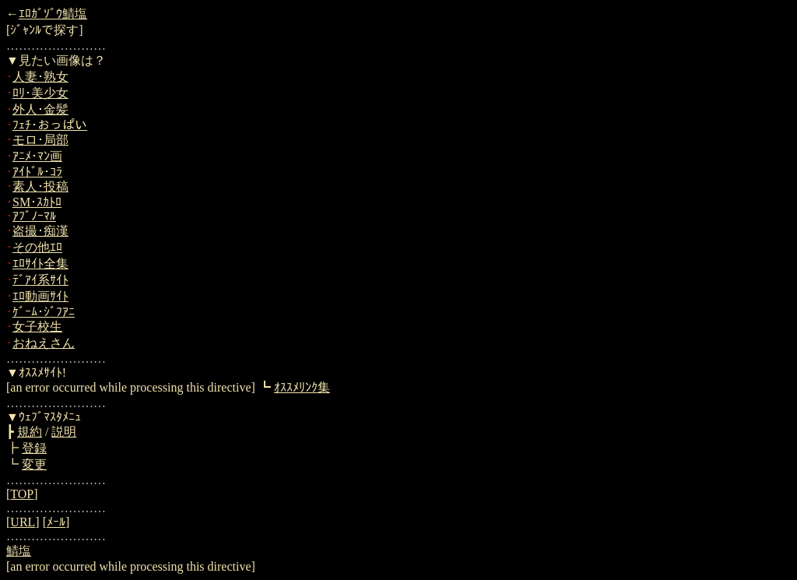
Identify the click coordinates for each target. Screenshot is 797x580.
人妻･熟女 (40, 76)
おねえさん (43, 343)
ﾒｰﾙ (56, 522)
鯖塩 (18, 550)
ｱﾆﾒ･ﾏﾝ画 (37, 156)
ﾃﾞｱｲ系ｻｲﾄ (40, 279)
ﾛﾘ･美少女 (40, 93)
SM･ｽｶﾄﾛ (36, 202)
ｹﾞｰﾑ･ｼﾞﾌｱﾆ (43, 311)
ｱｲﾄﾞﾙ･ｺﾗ (37, 171)
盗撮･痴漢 (40, 230)
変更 (34, 464)
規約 (29, 431)
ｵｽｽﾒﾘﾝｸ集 (302, 387)
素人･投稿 (40, 186)
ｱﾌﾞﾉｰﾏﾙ (34, 216)
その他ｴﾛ (37, 247)
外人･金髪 (40, 109)
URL (22, 522)
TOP (21, 494)
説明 (63, 431)
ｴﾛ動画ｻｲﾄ (40, 296)
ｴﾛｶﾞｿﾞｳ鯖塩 (53, 13)
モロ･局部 (40, 139)
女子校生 (37, 326)
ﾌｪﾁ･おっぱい (49, 125)
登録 (34, 448)
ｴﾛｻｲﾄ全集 (40, 263)
